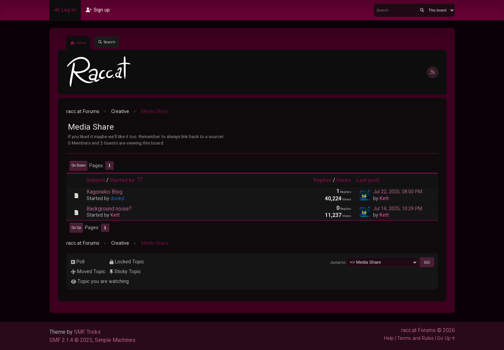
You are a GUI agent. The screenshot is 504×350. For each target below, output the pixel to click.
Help (389, 338)
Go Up (76, 227)
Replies (322, 180)
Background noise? (109, 208)
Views (343, 180)
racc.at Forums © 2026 (428, 330)
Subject (96, 180)
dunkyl (117, 198)
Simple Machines (115, 340)
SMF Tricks (87, 332)
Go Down (78, 165)
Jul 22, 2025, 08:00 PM (397, 192)
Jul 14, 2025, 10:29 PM (397, 209)
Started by (127, 180)
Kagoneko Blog (104, 192)
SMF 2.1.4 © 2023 (70, 340)
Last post (367, 180)
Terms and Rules (415, 338)
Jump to (337, 262)
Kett (384, 198)
